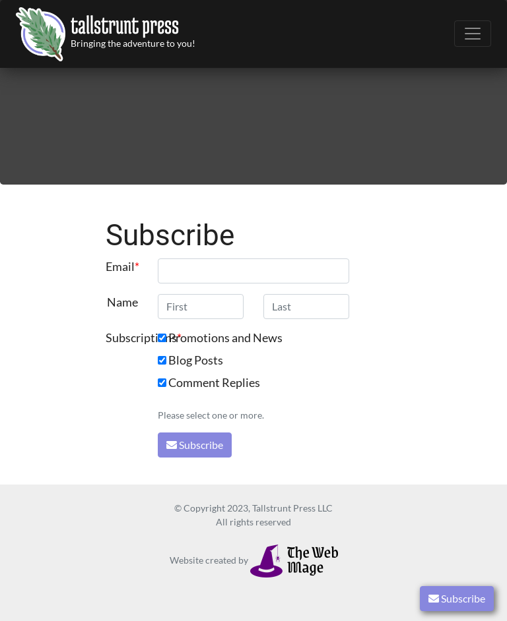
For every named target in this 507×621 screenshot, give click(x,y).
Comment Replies (214, 383)
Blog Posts (195, 360)
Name (122, 302)
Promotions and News (225, 338)
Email (120, 267)
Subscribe (456, 598)
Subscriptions (127, 338)
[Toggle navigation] (472, 33)
